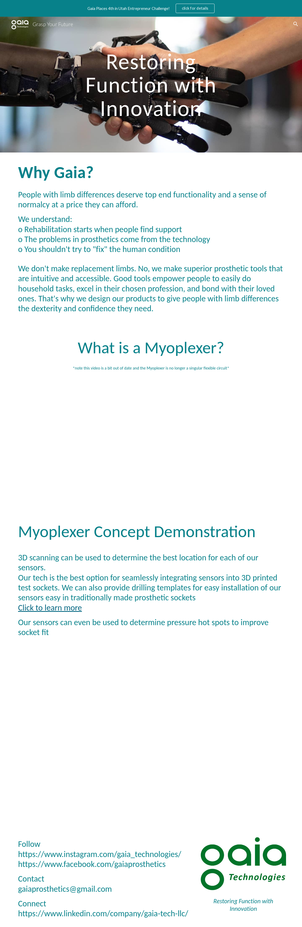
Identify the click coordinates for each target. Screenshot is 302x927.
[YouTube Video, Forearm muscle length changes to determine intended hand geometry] (151, 733)
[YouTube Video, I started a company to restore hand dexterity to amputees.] (151, 438)
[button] (295, 24)
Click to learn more (50, 608)
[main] (151, 85)
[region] (151, 8)
